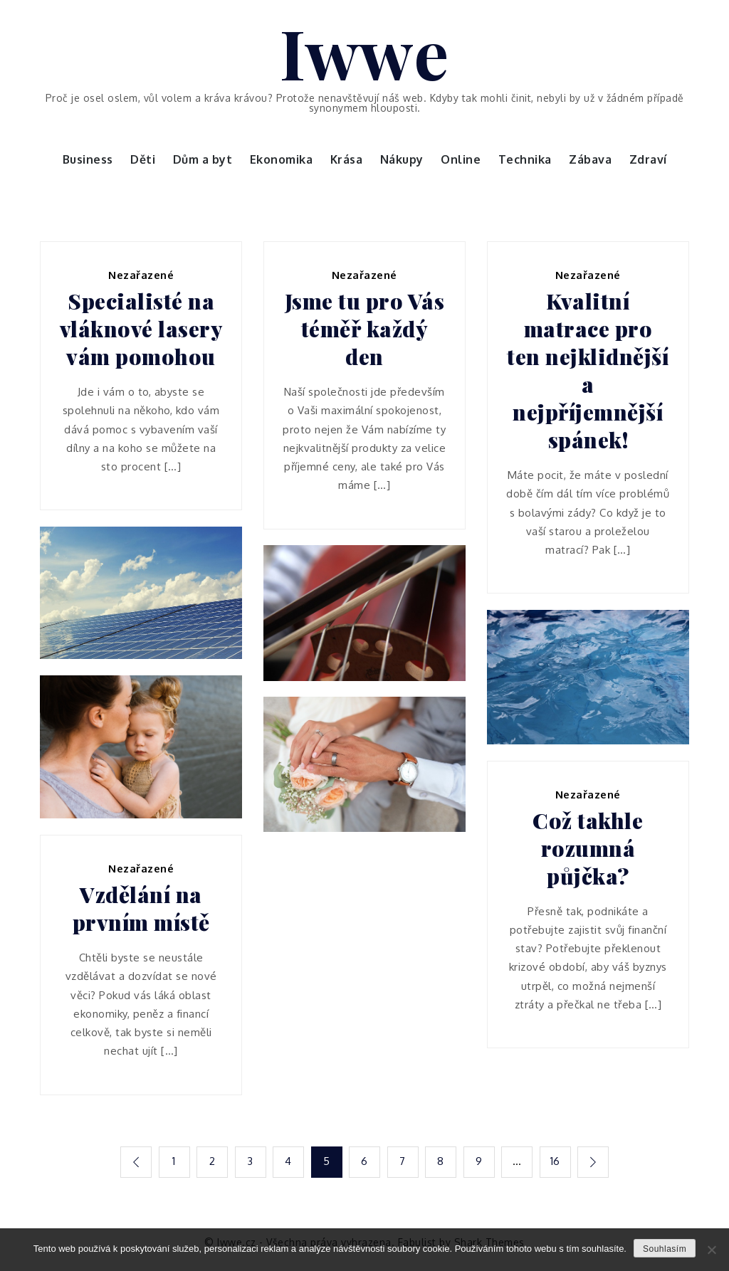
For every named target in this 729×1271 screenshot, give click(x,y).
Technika (525, 159)
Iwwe (364, 51)
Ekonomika (281, 159)
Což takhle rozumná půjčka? (588, 848)
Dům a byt (203, 159)
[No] (711, 1250)
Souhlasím (664, 1249)
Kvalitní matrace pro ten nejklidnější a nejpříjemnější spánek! (587, 371)
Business (88, 159)
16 (555, 1161)
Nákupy (402, 159)
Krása (346, 159)
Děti (142, 159)
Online (461, 159)
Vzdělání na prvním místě (141, 909)
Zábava (590, 159)
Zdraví (648, 159)
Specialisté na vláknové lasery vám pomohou (141, 329)
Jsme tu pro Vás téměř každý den (365, 329)
